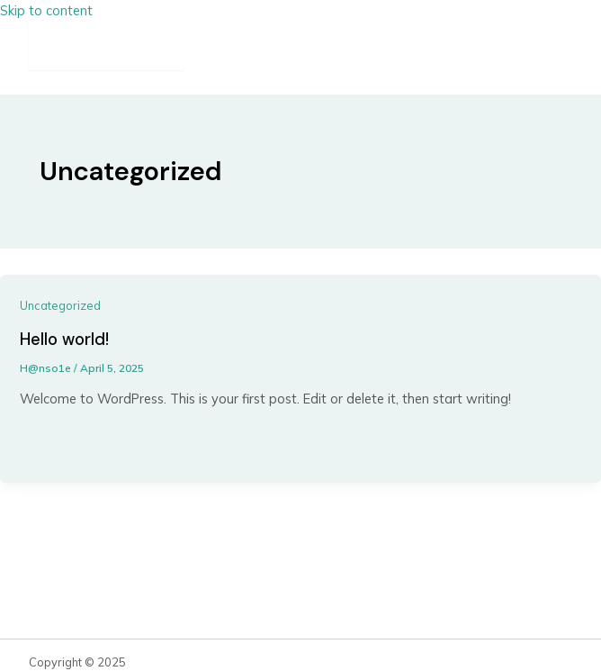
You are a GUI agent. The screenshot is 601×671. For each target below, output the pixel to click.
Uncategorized (60, 305)
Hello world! (64, 339)
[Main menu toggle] (106, 46)
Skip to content (46, 10)
